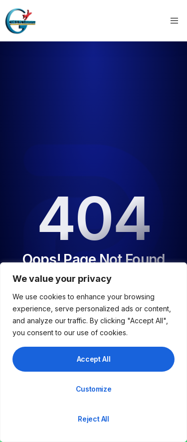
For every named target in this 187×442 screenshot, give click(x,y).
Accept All (94, 359)
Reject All (93, 419)
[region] (93, 352)
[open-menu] (176, 21)
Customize (94, 389)
